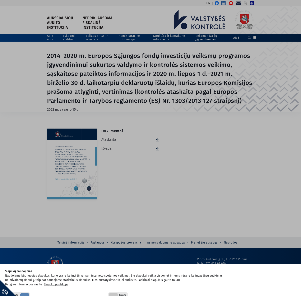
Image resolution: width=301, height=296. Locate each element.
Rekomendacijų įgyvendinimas (206, 37)
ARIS (236, 38)
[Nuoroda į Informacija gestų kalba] (245, 3)
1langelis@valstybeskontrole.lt (225, 276)
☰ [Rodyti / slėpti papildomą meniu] (254, 38)
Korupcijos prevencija (126, 242)
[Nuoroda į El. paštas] (238, 3)
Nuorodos (230, 242)
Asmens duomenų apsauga (166, 242)
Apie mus (50, 37)
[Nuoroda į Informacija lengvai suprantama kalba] (251, 3)
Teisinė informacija (70, 242)
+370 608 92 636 (215, 263)
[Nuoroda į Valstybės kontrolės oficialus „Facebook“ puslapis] (216, 3)
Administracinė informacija (129, 37)
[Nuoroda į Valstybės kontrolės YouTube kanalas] (231, 3)
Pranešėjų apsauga (204, 242)
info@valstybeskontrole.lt (222, 267)
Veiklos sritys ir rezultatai (97, 37)
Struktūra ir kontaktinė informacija (169, 37)
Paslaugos (98, 242)
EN (208, 3)
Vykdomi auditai (69, 37)
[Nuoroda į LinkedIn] (224, 3)
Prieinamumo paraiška (212, 284)
